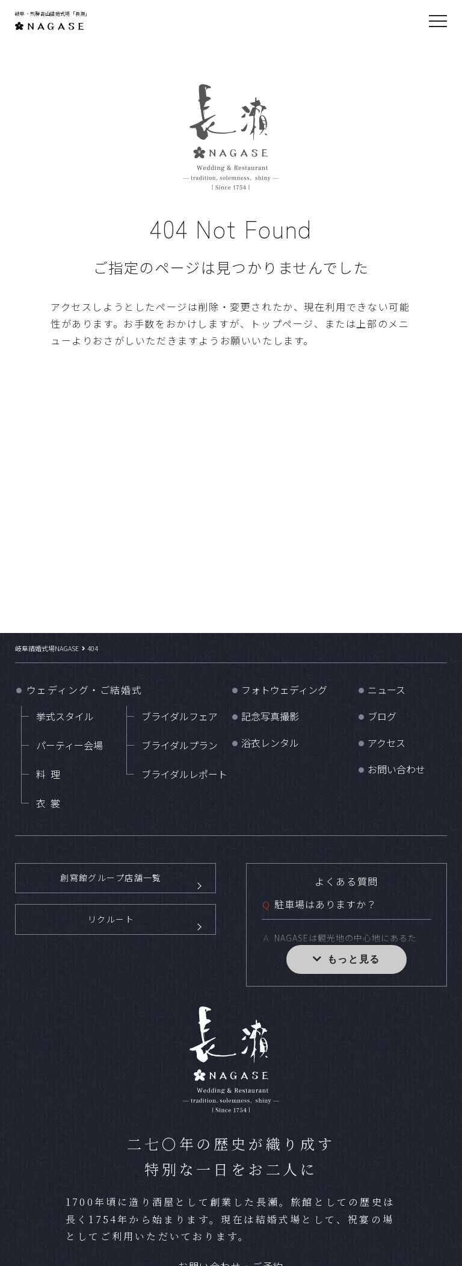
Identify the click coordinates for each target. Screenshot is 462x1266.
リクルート (111, 944)
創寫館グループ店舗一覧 (111, 886)
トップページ (282, 323)
